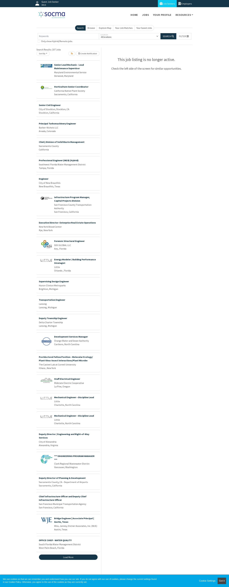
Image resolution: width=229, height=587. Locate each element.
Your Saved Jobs (144, 27)
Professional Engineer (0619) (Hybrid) (59, 160)
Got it (222, 581)
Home (134, 15)
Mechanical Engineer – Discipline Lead (74, 397)
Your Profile (162, 15)
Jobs (145, 15)
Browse (91, 27)
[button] (183, 36)
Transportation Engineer (52, 299)
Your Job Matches (124, 27)
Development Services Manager (71, 336)
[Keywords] (68, 36)
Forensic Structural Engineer (69, 241)
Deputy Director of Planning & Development (62, 477)
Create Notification (87, 53)
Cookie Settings (207, 581)
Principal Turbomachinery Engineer (57, 123)
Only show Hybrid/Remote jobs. (57, 41)
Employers (185, 3)
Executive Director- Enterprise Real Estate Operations (67, 222)
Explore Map (105, 27)
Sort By (42, 53)
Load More (68, 557)
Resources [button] (183, 15)
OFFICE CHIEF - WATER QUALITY (55, 540)
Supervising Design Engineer (54, 281)
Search (80, 27)
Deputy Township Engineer (53, 318)
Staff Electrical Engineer (67, 378)
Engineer (43, 178)
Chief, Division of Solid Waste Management (61, 141)
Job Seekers (167, 3)
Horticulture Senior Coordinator (71, 86)
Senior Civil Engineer (50, 105)
